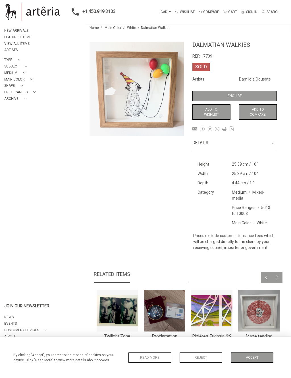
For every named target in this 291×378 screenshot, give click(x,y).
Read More (149, 358)
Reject (201, 358)
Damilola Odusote (255, 79)
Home (94, 28)
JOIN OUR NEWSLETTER (26, 306)
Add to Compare (258, 112)
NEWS (9, 317)
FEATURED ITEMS (17, 37)
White (131, 28)
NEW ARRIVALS (16, 31)
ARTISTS (11, 50)
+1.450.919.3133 (92, 12)
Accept (252, 358)
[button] (13, 60)
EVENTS (10, 324)
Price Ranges (243, 207)
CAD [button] (164, 12)
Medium (239, 192)
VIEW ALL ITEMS (17, 44)
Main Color (113, 28)
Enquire (235, 96)
